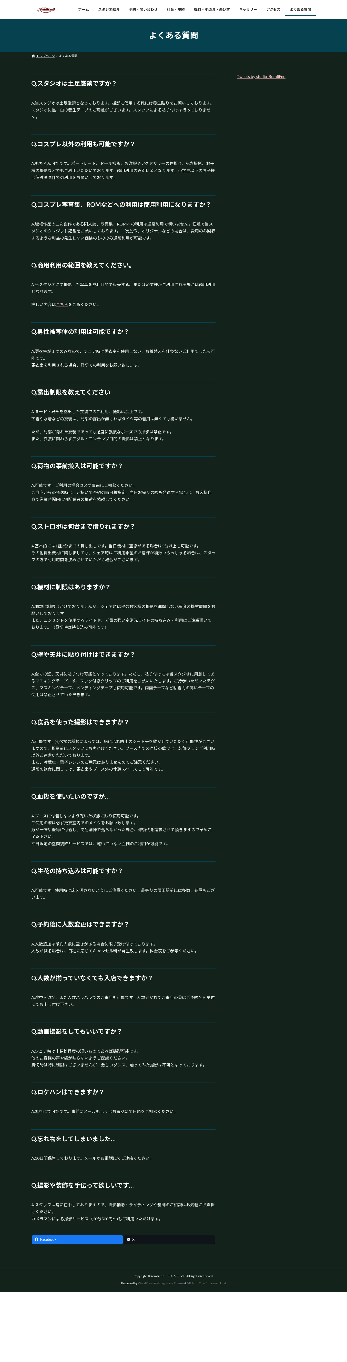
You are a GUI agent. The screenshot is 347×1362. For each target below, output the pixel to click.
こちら (62, 304)
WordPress (146, 1283)
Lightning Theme (172, 1283)
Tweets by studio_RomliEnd (261, 76)
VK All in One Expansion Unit (206, 1283)
